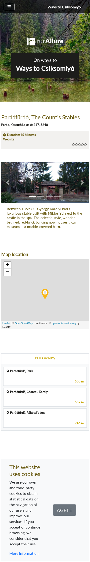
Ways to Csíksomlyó (64, 7)
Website (8, 139)
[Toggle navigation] (9, 6)
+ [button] (7, 265)
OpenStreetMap (24, 323)
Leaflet (6, 323)
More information (24, 553)
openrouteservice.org (64, 323)
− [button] (7, 272)
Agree (64, 510)
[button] (7, 182)
